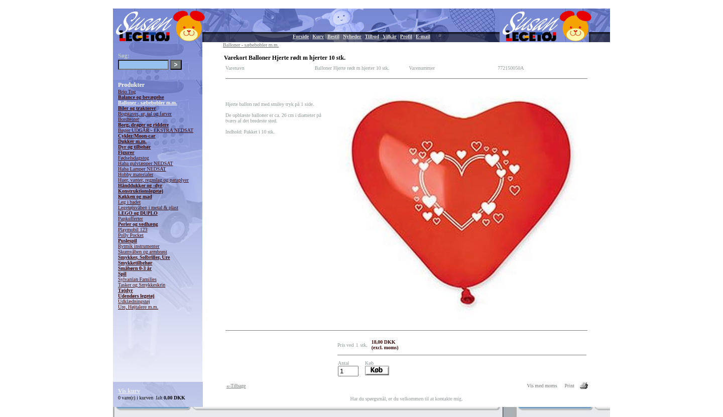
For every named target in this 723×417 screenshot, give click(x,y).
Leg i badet (129, 202)
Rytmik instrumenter (139, 246)
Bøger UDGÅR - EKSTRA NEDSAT (155, 130)
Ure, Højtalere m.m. (138, 307)
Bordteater (128, 119)
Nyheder (352, 36)
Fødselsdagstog (133, 158)
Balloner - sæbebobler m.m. (147, 102)
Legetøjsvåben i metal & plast (148, 207)
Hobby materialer (135, 174)
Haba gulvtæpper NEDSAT (145, 163)
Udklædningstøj (134, 301)
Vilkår (389, 36)
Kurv (318, 36)
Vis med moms (542, 385)
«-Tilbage (236, 385)
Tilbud (372, 36)
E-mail (423, 36)
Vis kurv (129, 390)
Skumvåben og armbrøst (142, 251)
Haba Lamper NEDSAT (142, 169)
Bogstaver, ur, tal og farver (145, 113)
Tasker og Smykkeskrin (141, 285)
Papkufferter (130, 218)
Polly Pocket (131, 235)
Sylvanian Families (137, 279)
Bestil (333, 36)
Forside (301, 36)
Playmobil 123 (133, 229)
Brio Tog (127, 91)
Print (569, 385)
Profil (406, 36)
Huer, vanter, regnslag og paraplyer (153, 180)
